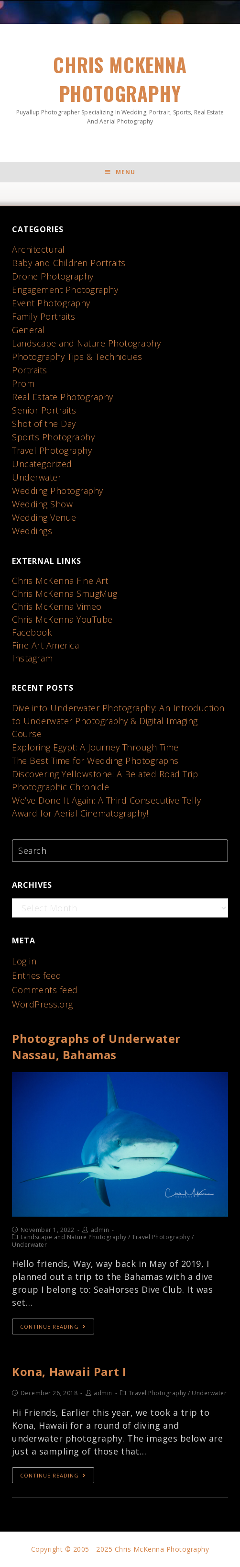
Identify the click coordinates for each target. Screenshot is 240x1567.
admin (100, 1230)
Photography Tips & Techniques (77, 356)
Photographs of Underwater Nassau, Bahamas (96, 1046)
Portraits (29, 370)
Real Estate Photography (62, 397)
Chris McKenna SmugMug (65, 593)
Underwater (36, 477)
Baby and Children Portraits (69, 263)
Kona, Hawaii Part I (69, 1371)
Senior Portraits (44, 410)
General (28, 330)
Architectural (38, 249)
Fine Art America (45, 645)
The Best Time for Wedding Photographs (95, 760)
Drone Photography (53, 276)
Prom (23, 383)
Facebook (32, 632)
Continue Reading (53, 1326)
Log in (24, 961)
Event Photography (51, 303)
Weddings (32, 531)
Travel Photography (52, 450)
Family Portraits (43, 316)
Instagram (32, 658)
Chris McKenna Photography (120, 88)
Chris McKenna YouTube (62, 619)
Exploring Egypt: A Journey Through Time (95, 747)
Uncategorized (42, 464)
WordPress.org (42, 1004)
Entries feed (36, 975)
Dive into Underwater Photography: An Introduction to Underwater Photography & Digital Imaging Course (118, 720)
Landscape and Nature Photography (86, 343)
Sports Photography (53, 437)
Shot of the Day (44, 423)
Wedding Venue (44, 517)
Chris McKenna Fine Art (60, 580)
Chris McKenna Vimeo (57, 606)
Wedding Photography (57, 490)
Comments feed (45, 990)
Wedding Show (42, 504)
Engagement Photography (65, 289)
